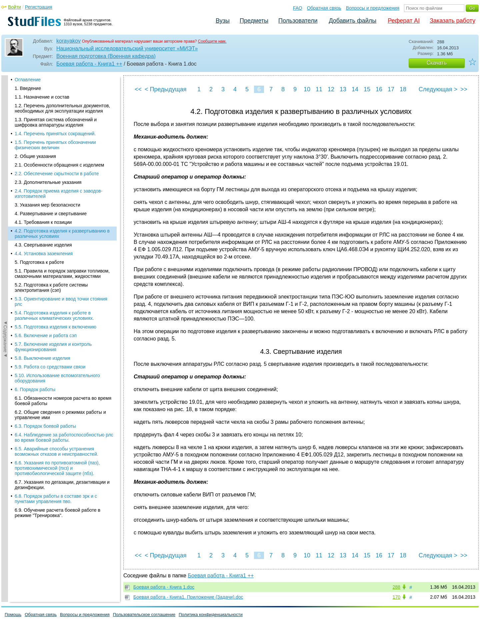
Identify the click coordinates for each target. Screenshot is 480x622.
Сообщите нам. (212, 41)
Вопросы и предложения (372, 8)
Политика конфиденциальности (211, 614)
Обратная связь (324, 8)
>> (463, 89)
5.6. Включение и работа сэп (46, 194)
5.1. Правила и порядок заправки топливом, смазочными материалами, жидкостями (62, 132)
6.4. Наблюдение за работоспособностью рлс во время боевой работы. (64, 296)
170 (396, 597)
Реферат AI (404, 20)
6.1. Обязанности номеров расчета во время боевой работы (63, 259)
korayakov (68, 41)
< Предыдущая (166, 89)
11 (319, 89)
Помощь (13, 614)
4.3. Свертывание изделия (43, 103)
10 (307, 89)
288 (396, 587)
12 (331, 89)
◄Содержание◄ (5, 192)
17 (391, 89)
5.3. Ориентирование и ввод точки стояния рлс (61, 160)
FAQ (297, 8)
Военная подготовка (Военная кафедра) (106, 56)
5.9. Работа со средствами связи (50, 225)
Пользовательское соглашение (144, 614)
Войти (14, 7)
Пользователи (297, 20)
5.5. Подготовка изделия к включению (55, 185)
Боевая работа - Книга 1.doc (163, 587)
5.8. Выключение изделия (42, 217)
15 (367, 89)
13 (343, 89)
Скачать (437, 63)
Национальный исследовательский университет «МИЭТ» (127, 48)
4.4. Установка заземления (44, 112)
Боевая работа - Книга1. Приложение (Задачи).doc (188, 597)
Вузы (223, 20)
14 (355, 89)
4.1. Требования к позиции (43, 81)
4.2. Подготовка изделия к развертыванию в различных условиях (62, 92)
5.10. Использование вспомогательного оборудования (57, 237)
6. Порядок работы (35, 248)
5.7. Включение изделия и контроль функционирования (53, 205)
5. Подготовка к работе (39, 121)
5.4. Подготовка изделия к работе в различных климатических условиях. (54, 174)
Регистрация (38, 7)
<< (138, 89)
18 (403, 89)
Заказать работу (452, 20)
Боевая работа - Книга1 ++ (89, 64)
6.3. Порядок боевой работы (45, 285)
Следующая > (438, 89)
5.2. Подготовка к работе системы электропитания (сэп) (51, 146)
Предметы (254, 20)
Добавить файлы (352, 20)
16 (379, 89)
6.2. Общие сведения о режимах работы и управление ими (60, 273)
